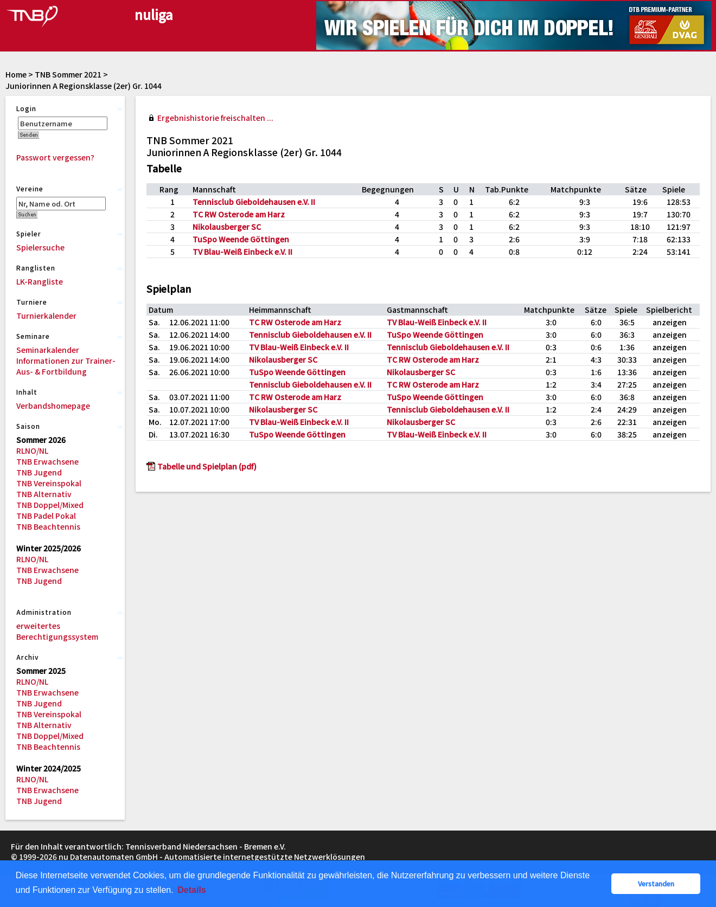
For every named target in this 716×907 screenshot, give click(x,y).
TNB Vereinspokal (48, 483)
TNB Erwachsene (47, 461)
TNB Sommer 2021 (68, 74)
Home (16, 74)
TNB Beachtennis (48, 526)
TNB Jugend (39, 472)
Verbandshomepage (53, 405)
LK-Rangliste (39, 281)
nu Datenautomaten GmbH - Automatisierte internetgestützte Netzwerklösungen (212, 856)
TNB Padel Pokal (46, 515)
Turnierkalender (46, 315)
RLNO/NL (32, 450)
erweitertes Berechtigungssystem (57, 631)
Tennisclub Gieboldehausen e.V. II (254, 201)
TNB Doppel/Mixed (50, 504)
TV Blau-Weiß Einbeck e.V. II (242, 251)
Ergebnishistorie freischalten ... (215, 117)
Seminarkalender (47, 349)
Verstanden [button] (656, 883)
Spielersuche (40, 247)
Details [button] (191, 890)
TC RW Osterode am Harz (239, 214)
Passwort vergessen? (55, 157)
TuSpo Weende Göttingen (241, 239)
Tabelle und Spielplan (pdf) (207, 466)
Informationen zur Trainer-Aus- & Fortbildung (66, 366)
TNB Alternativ (44, 493)
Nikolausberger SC (227, 226)
